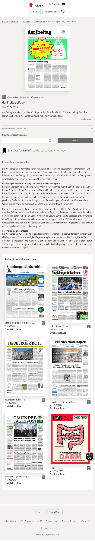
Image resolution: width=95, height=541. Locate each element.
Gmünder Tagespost (16, 476)
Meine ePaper (50, 11)
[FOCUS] (70, 439)
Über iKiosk (10, 521)
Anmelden (55, 4)
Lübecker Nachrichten (63, 401)
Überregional (39, 21)
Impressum (47, 528)
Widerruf (85, 521)
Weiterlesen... (87, 119)
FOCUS (56, 467)
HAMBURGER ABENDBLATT (20, 323)
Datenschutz (52, 521)
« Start (5, 21)
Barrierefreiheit (69, 521)
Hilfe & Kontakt (27, 521)
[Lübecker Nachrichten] (70, 368)
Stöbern (35, 11)
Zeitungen (26, 21)
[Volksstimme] (70, 293)
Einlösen (75, 140)
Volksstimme (59, 326)
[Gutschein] (24, 140)
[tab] (47, 135)
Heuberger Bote (14, 399)
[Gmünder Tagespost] (24, 443)
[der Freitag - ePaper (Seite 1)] (47, 59)
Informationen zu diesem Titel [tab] (14, 128)
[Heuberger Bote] (24, 367)
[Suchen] (63, 11)
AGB (40, 521)
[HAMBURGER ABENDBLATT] (24, 292)
